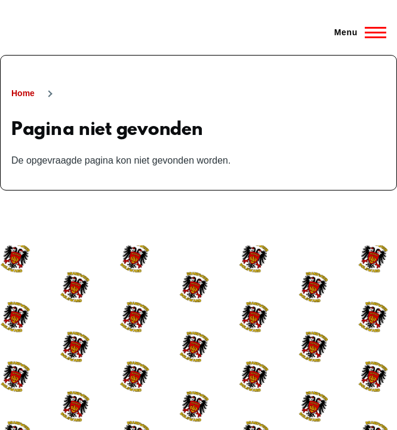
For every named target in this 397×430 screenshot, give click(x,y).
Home (23, 93)
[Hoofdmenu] (357, 32)
